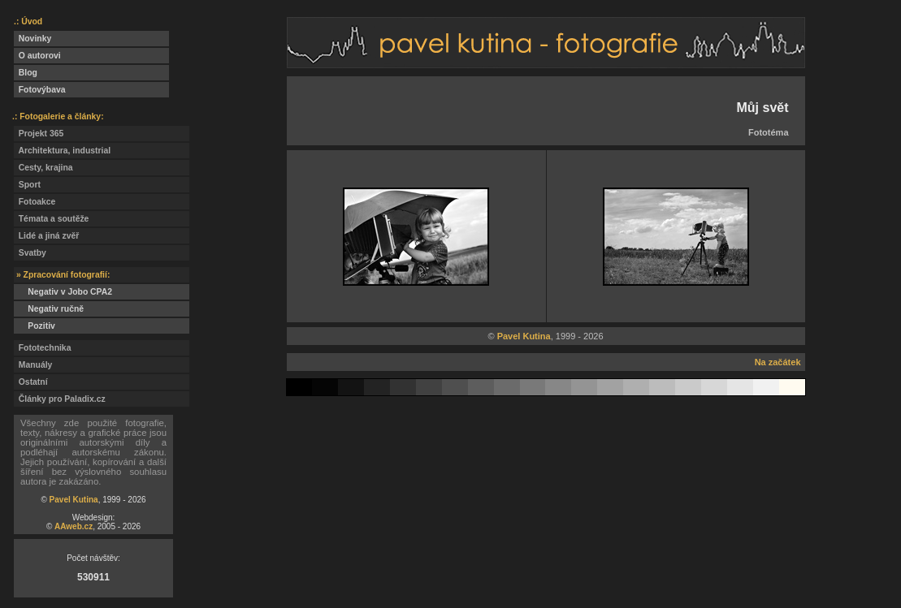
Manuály (33, 364)
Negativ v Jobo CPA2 (63, 291)
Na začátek (778, 362)
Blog (25, 72)
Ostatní (31, 381)
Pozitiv (34, 325)
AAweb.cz (73, 526)
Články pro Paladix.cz (60, 399)
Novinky (32, 38)
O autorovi (37, 55)
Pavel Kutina (74, 499)
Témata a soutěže (51, 218)
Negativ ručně (49, 308)
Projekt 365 (38, 133)
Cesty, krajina (43, 167)
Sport (27, 184)
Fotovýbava (40, 89)
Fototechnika (42, 347)
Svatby (30, 252)
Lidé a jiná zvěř (46, 235)
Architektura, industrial (62, 150)
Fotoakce (34, 201)
